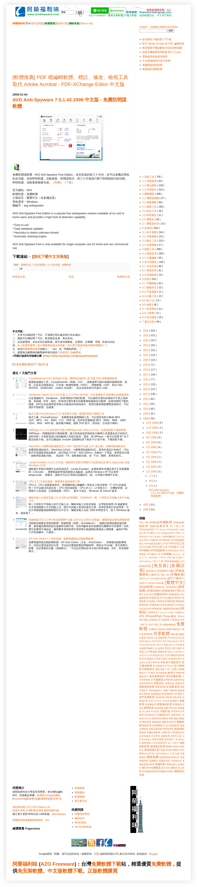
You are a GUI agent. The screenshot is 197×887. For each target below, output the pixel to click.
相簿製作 (174, 701)
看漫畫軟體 (150, 704)
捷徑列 (171, 672)
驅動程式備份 (167, 771)
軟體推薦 (80, 788)
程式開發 (155, 711)
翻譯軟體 (146, 725)
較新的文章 (19, 276)
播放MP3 (143, 676)
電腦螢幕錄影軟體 (152, 65)
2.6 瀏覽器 (148, 219)
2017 (146, 374)
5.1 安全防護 (54, 264)
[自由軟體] (146, 586)
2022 (146, 350)
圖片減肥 (177, 648)
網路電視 (146, 722)
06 (150, 481)
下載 (69, 182)
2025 (146, 335)
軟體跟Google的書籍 (48, 795)
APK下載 (144, 522)
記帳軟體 (165, 732)
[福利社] (143, 583)
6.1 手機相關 (149, 283)
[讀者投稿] (171, 587)
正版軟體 (98, 871)
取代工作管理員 (176, 645)
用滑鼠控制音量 (174, 697)
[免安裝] (160, 565)
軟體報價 (80, 796)
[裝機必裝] (159, 587)
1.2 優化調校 (149, 185)
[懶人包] (165, 575)
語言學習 (155, 736)
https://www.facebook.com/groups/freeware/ (70, 356)
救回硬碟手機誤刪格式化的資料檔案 (162, 48)
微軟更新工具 (162, 669)
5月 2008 (151, 457)
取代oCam (151, 645)
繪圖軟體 (156, 722)
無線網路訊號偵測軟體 (162, 694)
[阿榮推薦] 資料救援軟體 (161, 605)
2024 (146, 340)
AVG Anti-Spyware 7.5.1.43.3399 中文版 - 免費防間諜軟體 (166, 493)
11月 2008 (152, 427)
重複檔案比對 (152, 750)
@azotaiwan (59, 814)
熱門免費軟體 (147, 697)
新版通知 (80, 792)
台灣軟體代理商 (34, 810)
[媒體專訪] (151, 571)
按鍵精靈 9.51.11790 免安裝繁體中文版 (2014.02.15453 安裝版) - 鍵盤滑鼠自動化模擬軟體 (79, 519)
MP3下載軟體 (151, 540)
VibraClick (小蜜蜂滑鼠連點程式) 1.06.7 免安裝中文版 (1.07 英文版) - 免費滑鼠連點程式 (77, 446)
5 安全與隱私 (39, 264)
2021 (146, 355)
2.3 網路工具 (149, 206)
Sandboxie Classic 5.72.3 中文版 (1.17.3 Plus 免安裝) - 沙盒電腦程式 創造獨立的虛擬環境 (79, 394)
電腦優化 (153, 760)
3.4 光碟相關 (149, 245)
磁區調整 (159, 708)
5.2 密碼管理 (149, 270)
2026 (146, 330)
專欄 (162, 662)
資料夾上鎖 (176, 736)
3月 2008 (151, 462)
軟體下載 (73, 871)
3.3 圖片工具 (149, 240)
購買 (113, 871)
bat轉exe (179, 612)
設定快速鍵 (144, 736)
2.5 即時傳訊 (149, 215)
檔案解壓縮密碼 (31, 349)
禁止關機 (146, 711)
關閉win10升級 (146, 753)
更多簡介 (56, 798)
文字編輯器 (157, 679)
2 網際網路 (148, 194)
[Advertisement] (71, 47)
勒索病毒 (162, 638)
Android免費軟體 (160, 522)
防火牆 (175, 753)
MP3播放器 (164, 540)
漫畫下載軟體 (170, 690)
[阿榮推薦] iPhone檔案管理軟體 (165, 598)
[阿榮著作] (153, 612)
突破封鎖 (165, 711)
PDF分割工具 (176, 543)
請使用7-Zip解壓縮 (70, 352)
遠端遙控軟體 (157, 746)
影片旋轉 (157, 666)
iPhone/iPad (153, 616)
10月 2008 (152, 432)
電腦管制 (160, 764)
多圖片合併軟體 (174, 652)
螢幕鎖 (142, 732)
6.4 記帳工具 (149, 296)
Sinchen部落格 (83, 826)
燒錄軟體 (160, 697)
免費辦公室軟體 (157, 629)
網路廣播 (156, 718)
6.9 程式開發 (149, 317)
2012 (146, 399)
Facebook (18, 798)
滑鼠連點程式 (156, 690)
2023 (146, 345)
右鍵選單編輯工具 (148, 648)
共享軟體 (161, 633)
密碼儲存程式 (175, 658)
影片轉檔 (179, 665)
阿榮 (57, 182)
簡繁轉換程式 (164, 715)
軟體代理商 (19, 810)
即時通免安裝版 (174, 638)
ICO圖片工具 (153, 533)
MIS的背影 (80, 822)
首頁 (71, 276)
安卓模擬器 (147, 658)
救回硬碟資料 (157, 676)
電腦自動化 (171, 764)
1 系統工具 (148, 176)
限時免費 (152, 757)
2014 (146, 389)
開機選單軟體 (178, 750)
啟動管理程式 (165, 648)
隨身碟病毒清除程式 (169, 757)
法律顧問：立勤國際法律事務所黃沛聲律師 (158, 27)
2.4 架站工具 (149, 211)
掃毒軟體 (180, 673)
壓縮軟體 (162, 651)
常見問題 (38, 23)
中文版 (55, 871)
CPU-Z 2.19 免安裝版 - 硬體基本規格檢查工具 (54, 481)
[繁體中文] (26, 264)
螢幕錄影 (179, 729)
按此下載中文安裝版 (50, 256)
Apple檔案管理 (159, 526)
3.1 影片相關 (149, 232)
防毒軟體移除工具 (163, 753)
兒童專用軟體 (146, 634)
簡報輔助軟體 (150, 715)
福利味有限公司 (21, 807)
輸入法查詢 (173, 743)
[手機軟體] (177, 574)
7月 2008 (151, 447)
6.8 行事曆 (148, 313)
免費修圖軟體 (169, 624)
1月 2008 (151, 471)
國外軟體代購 (51, 810)
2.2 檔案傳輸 (149, 202)
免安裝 (25, 871)
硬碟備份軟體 (164, 704)
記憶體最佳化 (177, 732)
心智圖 (173, 669)
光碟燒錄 (174, 619)
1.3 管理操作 (149, 189)
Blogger (153, 854)
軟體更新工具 (171, 739)
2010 (146, 408)
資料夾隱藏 (158, 739)
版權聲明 (43, 798)
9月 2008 (151, 437)
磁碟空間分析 (170, 708)
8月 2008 (151, 442)
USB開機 (166, 554)
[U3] (182, 561)
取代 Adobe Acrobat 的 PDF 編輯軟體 (163, 43)
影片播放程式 (173, 662)
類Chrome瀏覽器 (151, 767)
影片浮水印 (168, 666)
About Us (86, 23)
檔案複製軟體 (162, 687)
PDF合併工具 (160, 547)
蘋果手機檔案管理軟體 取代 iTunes (161, 52)
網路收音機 (167, 718)
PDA (166, 543)
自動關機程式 (158, 725)
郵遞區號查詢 (172, 746)
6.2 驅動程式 (149, 287)
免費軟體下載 (106, 864)
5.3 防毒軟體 (149, 275)
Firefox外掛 (173, 529)
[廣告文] (155, 574)
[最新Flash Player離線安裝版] (153, 578)
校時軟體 (168, 679)
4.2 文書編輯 (149, 257)
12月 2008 (152, 422)
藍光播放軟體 (172, 725)
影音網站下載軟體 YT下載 (156, 39)
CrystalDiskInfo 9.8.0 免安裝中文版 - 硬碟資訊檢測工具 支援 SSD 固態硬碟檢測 (73, 378)
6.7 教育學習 (149, 309)
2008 (146, 418)
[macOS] (145, 566)
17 (150, 476)
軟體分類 (62, 23)
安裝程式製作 (160, 658)
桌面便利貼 (179, 679)
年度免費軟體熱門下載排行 (30, 364)
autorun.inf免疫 (167, 612)
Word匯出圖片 (175, 557)
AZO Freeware (58, 864)
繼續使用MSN (169, 722)
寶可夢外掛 (154, 662)
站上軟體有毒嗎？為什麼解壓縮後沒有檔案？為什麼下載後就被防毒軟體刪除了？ (63, 345)
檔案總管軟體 (146, 686)
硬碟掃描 (177, 704)
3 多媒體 (147, 228)
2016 (146, 379)
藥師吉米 (80, 818)
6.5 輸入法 (148, 300)
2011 (146, 404)
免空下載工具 (155, 624)
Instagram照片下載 (170, 533)
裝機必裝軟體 (153, 732)
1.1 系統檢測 (149, 181)
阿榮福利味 (25, 864)
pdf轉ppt (153, 619)
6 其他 (146, 279)
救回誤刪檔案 (174, 676)
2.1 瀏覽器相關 (151, 198)
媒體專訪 (31, 798)
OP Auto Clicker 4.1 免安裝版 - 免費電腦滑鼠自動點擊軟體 (61, 538)
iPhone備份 (169, 616)
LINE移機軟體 (168, 536)
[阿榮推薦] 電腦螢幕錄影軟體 (166, 608)
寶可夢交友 (81, 801)
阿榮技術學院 (82, 814)
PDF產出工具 (176, 547)
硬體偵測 (149, 708)
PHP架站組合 (172, 550)
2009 (146, 413)
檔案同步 (159, 683)
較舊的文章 (123, 276)
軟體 (38, 871)
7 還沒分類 (148, 321)
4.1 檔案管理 (149, 253)
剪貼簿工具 (151, 638)
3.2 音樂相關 (149, 236)
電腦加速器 (164, 760)
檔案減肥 (179, 683)
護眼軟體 (165, 736)
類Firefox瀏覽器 (169, 768)
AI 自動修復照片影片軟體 (156, 60)
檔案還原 (174, 686)
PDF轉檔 (144, 550)
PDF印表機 (145, 547)
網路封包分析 (145, 718)
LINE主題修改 (154, 536)
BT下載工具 (177, 526)
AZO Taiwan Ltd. (41, 807)
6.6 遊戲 (147, 304)
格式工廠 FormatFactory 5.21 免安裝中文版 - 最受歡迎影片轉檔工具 (66, 413)
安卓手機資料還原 (156, 655)
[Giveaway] (171, 561)
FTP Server (160, 529)
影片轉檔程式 (147, 669)
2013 (146, 394)
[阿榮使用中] (161, 594)
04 (150, 485)
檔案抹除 (169, 683)
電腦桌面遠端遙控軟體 (154, 56)
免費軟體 (66, 264)
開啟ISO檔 (166, 750)
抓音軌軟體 (161, 673)
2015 (146, 384)
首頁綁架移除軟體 (151, 771)
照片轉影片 (179, 694)
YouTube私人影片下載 (151, 561)
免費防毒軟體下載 (175, 629)
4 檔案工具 (148, 249)
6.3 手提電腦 (149, 291)
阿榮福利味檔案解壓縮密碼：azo (31, 820)
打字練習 (150, 673)
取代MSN (157, 641)
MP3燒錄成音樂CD (153, 543)
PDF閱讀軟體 (157, 550)
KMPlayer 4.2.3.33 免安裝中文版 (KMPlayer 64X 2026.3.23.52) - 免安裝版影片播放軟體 (77, 430)
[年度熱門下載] (165, 571)
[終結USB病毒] (156, 583)
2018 (146, 369)
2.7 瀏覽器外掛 (151, 223)
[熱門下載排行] (175, 578)
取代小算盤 (162, 645)
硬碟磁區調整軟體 (152, 69)
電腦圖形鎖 (176, 761)
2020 (146, 360)
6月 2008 (151, 452)
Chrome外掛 (146, 529)
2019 (146, 364)
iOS (141, 616)
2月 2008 (151, 466)
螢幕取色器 (168, 729)
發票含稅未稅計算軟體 (159, 701)
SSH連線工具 (153, 554)
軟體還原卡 (161, 743)
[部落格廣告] (154, 590)
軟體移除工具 (149, 743)
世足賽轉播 (164, 619)
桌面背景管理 (146, 683)
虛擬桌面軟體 (155, 729)
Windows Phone (157, 557)
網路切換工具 (177, 715)
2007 (146, 504)
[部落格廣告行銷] (171, 590)
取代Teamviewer (171, 641)
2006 (146, 509)
